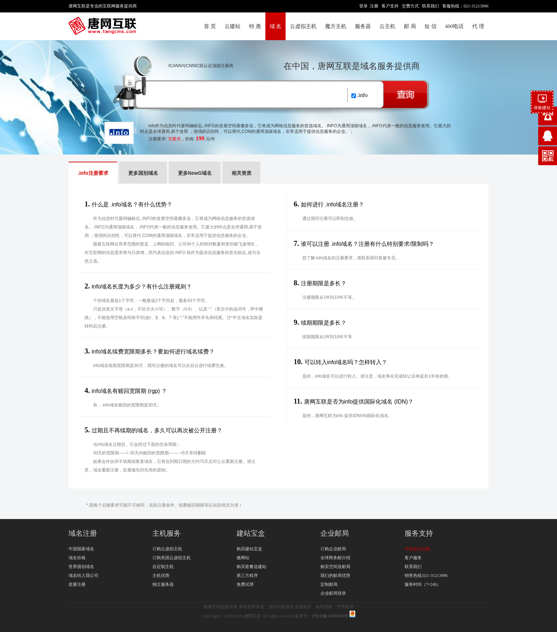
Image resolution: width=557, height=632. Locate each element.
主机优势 (160, 575)
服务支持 (419, 533)
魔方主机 (335, 26)
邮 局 (410, 26)
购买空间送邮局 (335, 566)
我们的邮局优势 (335, 575)
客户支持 (390, 6)
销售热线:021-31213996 (426, 575)
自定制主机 (163, 566)
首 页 (210, 26)
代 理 (478, 26)
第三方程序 (247, 575)
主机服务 (166, 533)
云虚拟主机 (303, 26)
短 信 (430, 26)
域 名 (276, 26)
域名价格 (77, 557)
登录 (363, 6)
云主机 (387, 26)
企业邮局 (334, 533)
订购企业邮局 (333, 548)
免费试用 (245, 584)
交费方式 (410, 6)
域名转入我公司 (83, 575)
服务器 (363, 26)
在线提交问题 (417, 548)
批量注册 (77, 584)
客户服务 (413, 557)
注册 (374, 6)
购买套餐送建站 (251, 566)
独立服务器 (163, 584)
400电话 (454, 26)
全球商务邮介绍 (335, 557)
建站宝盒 (251, 533)
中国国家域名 (81, 548)
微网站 (243, 557)
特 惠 (255, 26)
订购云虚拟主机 (167, 548)
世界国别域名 (81, 566)
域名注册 (83, 533)
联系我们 (430, 6)
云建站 (232, 26)
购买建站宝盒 (249, 548)
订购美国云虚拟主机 (171, 557)
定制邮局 (328, 584)
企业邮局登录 (333, 593)
